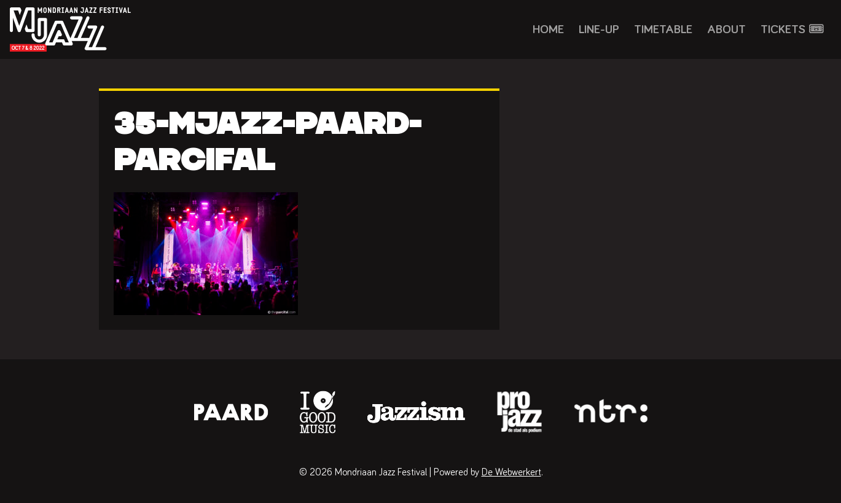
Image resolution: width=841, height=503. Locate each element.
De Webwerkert (511, 472)
